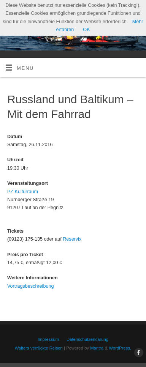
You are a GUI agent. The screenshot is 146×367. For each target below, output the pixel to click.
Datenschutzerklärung (87, 339)
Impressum (48, 339)
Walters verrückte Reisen (39, 348)
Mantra (96, 348)
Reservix (72, 239)
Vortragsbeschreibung (30, 286)
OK (86, 29)
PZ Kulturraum (22, 191)
